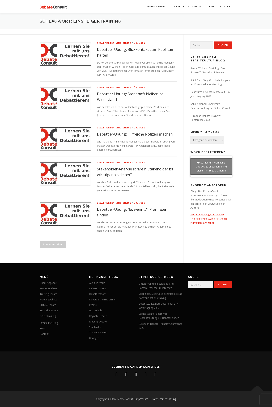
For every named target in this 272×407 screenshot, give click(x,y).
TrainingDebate (48, 294)
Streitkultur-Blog (187, 6)
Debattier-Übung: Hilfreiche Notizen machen (135, 134)
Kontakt (226, 6)
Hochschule (95, 310)
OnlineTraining (48, 316)
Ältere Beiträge (52, 244)
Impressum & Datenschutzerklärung (155, 399)
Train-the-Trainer (49, 310)
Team (210, 6)
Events (93, 305)
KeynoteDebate (48, 288)
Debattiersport (97, 294)
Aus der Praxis (97, 282)
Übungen (139, 43)
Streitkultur (95, 327)
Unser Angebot (157, 6)
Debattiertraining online (114, 43)
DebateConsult (97, 288)
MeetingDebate (48, 299)
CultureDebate (48, 305)
